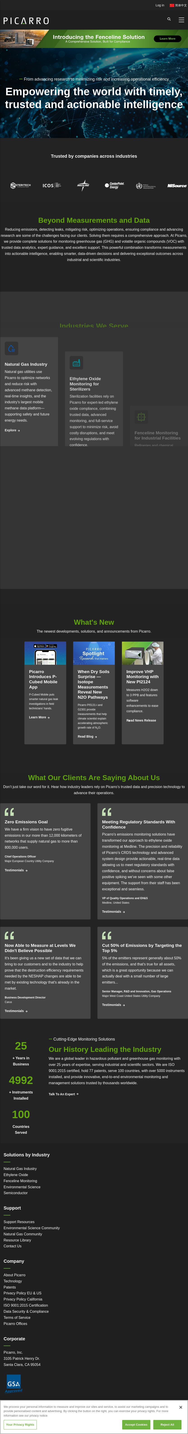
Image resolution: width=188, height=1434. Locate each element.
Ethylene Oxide (16, 1175)
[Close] (181, 1407)
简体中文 (178, 5)
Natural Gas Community (23, 1234)
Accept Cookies (136, 1424)
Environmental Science (22, 1187)
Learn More (37, 717)
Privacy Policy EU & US (22, 1293)
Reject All (167, 1424)
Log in (160, 5)
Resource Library (17, 1240)
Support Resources (19, 1222)
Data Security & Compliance (26, 1311)
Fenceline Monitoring (20, 1181)
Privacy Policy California (23, 1299)
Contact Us (12, 1246)
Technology (13, 1281)
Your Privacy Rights (20, 1424)
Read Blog (85, 736)
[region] (94, 1417)
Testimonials (14, 870)
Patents (10, 1287)
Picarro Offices (15, 1324)
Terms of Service (17, 1318)
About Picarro (14, 1275)
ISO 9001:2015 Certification (26, 1305)
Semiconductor (16, 1193)
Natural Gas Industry (20, 1169)
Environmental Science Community (32, 1228)
